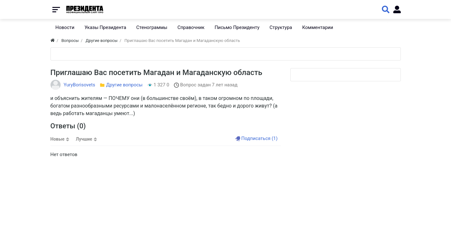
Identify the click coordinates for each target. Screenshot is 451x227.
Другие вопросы (124, 85)
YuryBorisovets (79, 85)
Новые (57, 139)
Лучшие (84, 139)
